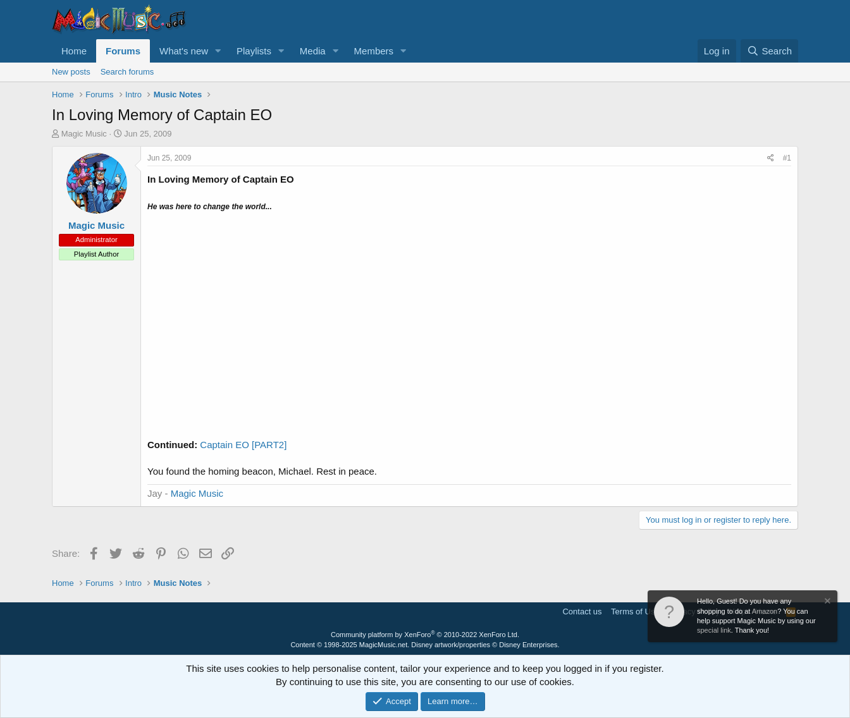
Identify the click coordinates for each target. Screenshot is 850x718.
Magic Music (197, 493)
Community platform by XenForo (425, 634)
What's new (183, 51)
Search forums (127, 71)
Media (313, 51)
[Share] (771, 158)
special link (714, 630)
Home (74, 51)
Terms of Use (635, 611)
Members (374, 51)
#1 (787, 158)
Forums (123, 51)
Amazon (764, 611)
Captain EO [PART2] (243, 444)
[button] (218, 51)
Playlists (254, 51)
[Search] (769, 51)
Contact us (581, 611)
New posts (71, 71)
